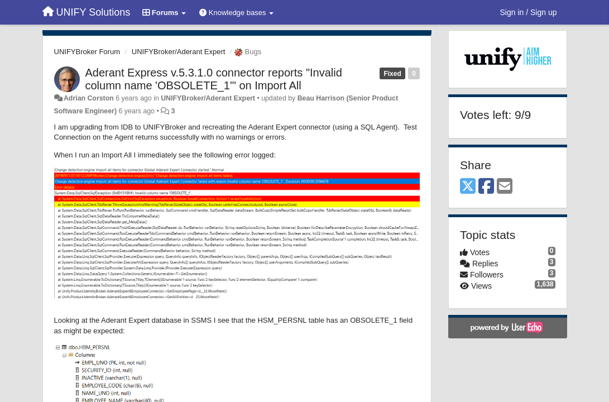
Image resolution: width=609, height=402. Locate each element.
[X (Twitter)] (468, 187)
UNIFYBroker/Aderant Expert (179, 51)
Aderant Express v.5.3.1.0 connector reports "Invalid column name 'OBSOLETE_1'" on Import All (213, 79)
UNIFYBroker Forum (87, 51)
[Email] (504, 187)
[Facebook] (486, 187)
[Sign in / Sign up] (529, 12)
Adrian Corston (89, 98)
